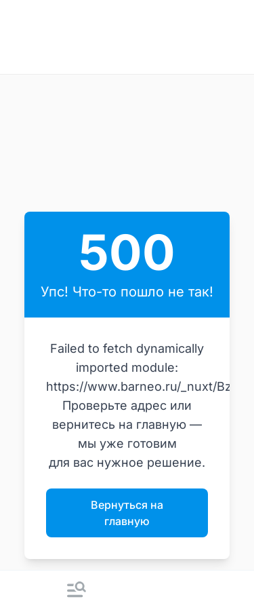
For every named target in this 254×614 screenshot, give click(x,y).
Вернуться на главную (127, 513)
